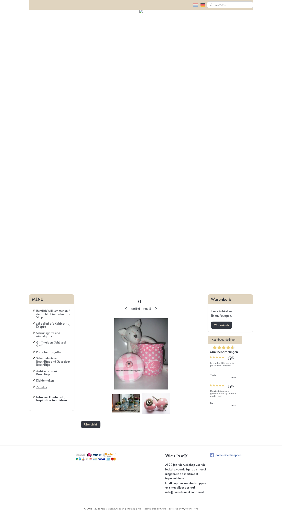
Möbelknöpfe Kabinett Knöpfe (53, 325)
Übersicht (90, 424)
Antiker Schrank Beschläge (46, 372)
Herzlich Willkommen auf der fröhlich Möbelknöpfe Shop (53, 314)
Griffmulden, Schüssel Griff (51, 343)
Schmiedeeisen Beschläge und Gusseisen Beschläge (53, 361)
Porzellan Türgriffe (48, 352)
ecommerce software (154, 508)
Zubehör (41, 387)
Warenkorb (221, 325)
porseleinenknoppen (225, 455)
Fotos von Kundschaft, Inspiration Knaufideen (51, 398)
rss (139, 508)
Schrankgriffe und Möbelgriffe (48, 334)
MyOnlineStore (190, 508)
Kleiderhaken (45, 380)
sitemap (131, 508)
